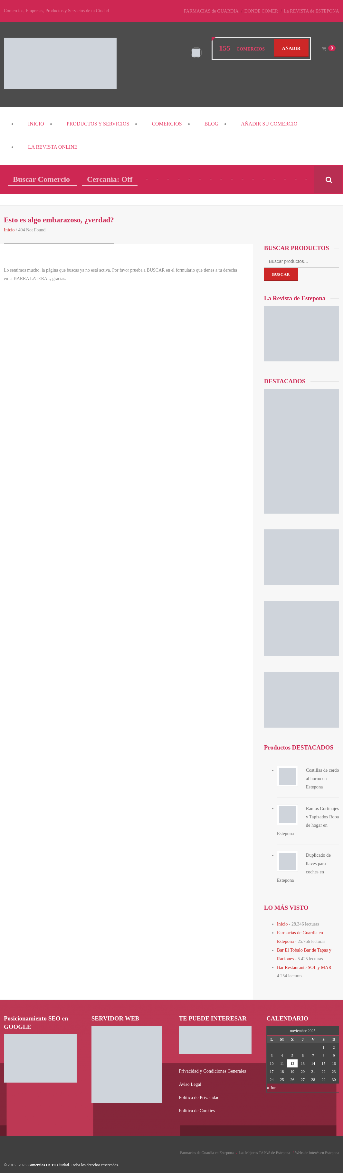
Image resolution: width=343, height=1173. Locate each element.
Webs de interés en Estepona (317, 1141)
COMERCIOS (167, 123)
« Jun (271, 1077)
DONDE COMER (263, 10)
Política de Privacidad (198, 1086)
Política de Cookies (196, 1098)
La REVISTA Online (52, 147)
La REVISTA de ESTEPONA (312, 10)
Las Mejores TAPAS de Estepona (264, 1141)
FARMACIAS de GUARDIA (214, 10)
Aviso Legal (190, 1073)
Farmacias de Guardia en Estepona (207, 1141)
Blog (212, 123)
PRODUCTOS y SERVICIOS (98, 123)
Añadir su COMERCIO (269, 123)
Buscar (281, 274)
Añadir (291, 47)
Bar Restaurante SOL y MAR (303, 956)
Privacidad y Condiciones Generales (211, 1060)
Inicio (36, 123)
